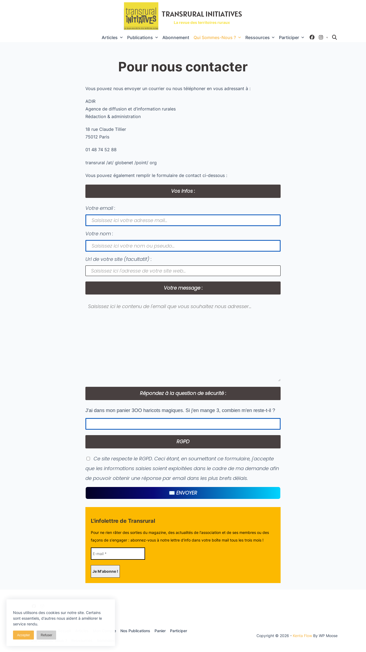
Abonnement (175, 37)
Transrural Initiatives (202, 14)
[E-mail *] (118, 553)
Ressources (260, 37)
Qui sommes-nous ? (217, 37)
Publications (142, 37)
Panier (160, 631)
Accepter (23, 639)
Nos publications (135, 631)
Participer (291, 37)
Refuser (46, 639)
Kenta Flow (302, 636)
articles (112, 37)
